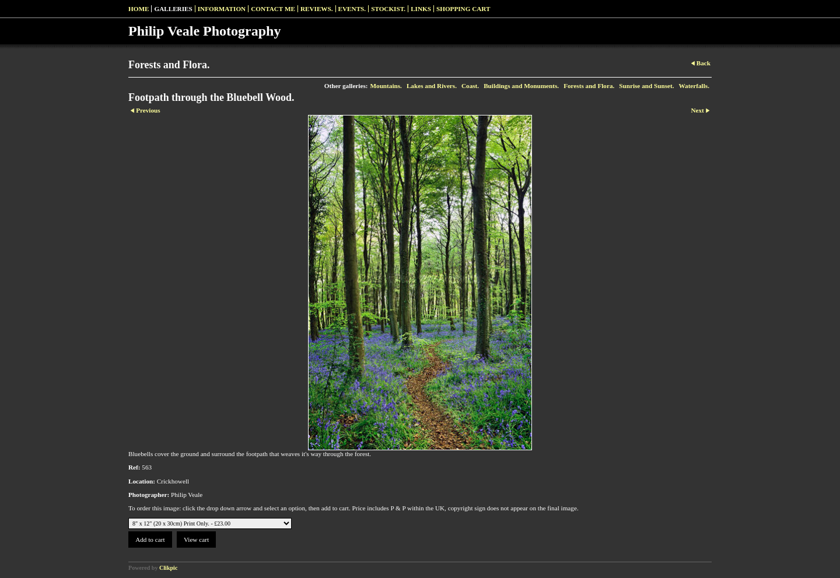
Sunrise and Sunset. (646, 85)
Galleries (173, 8)
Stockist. (388, 8)
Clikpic (168, 568)
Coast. (470, 85)
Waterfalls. (693, 85)
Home (138, 8)
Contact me (273, 8)
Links (421, 8)
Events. (352, 8)
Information (222, 8)
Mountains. (385, 85)
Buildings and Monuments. (521, 85)
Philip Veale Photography (204, 30)
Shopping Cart (463, 8)
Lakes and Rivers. (432, 85)
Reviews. (316, 8)
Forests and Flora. (589, 85)
